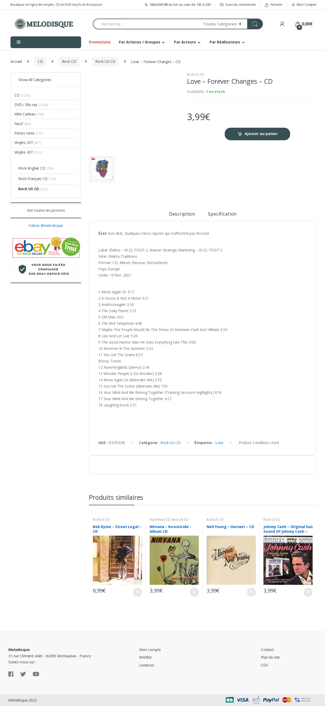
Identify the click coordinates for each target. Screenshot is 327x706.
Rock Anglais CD (32, 168)
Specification (222, 214)
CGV (264, 665)
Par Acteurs (185, 42)
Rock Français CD (33, 178)
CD (40, 61)
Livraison (146, 665)
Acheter (273, 4)
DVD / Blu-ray (25, 104)
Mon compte (150, 649)
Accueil (16, 61)
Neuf (18, 123)
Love (219, 442)
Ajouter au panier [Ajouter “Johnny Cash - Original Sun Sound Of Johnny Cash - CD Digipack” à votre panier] (308, 592)
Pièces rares (24, 133)
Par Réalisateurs (225, 42)
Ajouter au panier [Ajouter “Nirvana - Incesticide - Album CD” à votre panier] (194, 592)
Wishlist (145, 657)
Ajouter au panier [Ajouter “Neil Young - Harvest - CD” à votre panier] (251, 592)
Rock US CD (105, 61)
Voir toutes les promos (46, 210)
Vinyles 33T (23, 142)
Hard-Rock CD (160, 519)
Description (182, 214)
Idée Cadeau (24, 113)
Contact (267, 649)
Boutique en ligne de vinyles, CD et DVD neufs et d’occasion (56, 4)
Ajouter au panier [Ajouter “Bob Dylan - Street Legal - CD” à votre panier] (137, 592)
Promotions (100, 42)
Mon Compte (304, 4)
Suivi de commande (237, 4)
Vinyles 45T (23, 152)
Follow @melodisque (46, 225)
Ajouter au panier (261, 133)
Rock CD (69, 61)
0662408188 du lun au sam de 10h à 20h (177, 4)
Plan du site (270, 657)
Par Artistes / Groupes (139, 42)
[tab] (182, 216)
